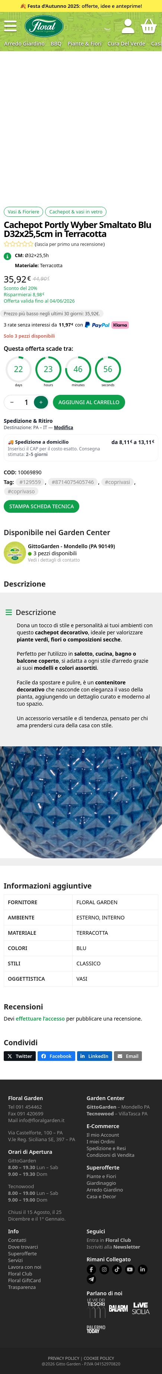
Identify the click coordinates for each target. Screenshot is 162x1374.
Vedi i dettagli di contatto (54, 560)
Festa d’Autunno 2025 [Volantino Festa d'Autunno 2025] (53, 6)
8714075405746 (74, 481)
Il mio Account (103, 1134)
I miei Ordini (101, 1141)
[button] (10, 26)
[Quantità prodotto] (26, 402)
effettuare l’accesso (40, 1018)
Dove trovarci (23, 1246)
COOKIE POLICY (99, 1358)
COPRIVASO (23, 491)
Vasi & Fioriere (23, 212)
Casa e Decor (101, 1196)
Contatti (17, 1240)
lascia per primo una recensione (69, 244)
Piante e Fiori (101, 1176)
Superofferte (22, 1253)
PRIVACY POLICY (63, 1358)
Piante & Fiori (84, 43)
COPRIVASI (119, 481)
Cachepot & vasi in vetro (75, 212)
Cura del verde (126, 43)
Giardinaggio (101, 1183)
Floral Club (20, 1273)
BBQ (56, 43)
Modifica (63, 427)
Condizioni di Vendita (111, 1155)
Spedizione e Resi (106, 1148)
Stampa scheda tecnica (41, 506)
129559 (32, 481)
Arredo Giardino (24, 43)
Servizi (15, 1260)
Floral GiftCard (24, 1280)
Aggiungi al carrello (89, 402)
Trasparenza (22, 1287)
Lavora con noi (24, 1267)
